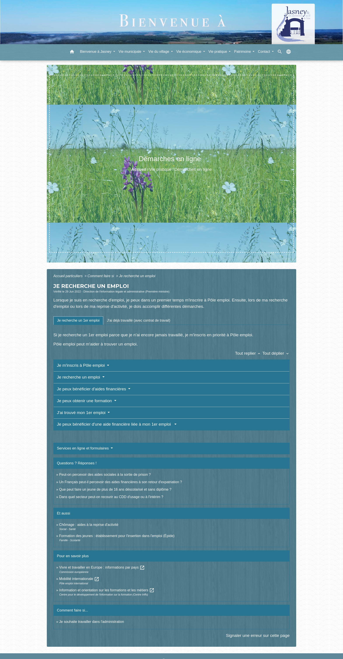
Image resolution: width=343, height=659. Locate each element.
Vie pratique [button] (218, 51)
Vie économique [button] (189, 51)
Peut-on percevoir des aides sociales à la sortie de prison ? (105, 474)
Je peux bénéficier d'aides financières (92, 389)
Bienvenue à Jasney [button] (96, 51)
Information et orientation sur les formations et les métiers (106, 590)
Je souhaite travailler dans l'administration (91, 622)
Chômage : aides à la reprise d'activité (88, 525)
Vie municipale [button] (130, 51)
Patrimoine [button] (243, 51)
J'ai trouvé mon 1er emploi (82, 412)
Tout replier (248, 353)
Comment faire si (101, 276)
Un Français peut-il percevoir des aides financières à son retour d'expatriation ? (120, 482)
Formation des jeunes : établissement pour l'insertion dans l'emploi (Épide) (116, 536)
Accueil (138, 169)
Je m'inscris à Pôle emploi (81, 365)
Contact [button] (264, 51)
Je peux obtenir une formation (85, 400)
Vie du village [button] (159, 51)
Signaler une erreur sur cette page (258, 635)
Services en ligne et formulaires (83, 448)
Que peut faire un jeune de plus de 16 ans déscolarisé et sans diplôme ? (115, 489)
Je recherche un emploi (137, 276)
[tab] (78, 320)
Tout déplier (276, 353)
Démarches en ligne (193, 169)
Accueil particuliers (68, 276)
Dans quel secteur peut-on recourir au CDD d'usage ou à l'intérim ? (111, 497)
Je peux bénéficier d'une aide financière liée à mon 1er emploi (115, 424)
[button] (72, 52)
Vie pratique (160, 169)
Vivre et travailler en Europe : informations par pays (102, 567)
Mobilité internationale (79, 579)
